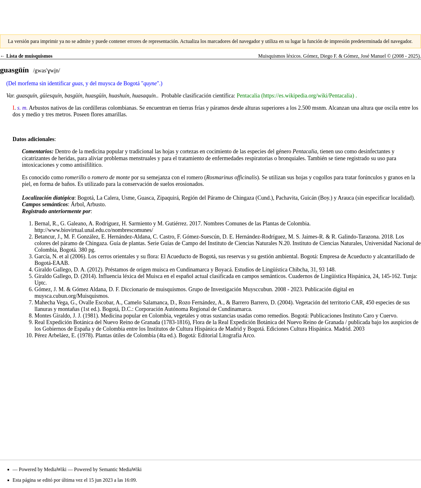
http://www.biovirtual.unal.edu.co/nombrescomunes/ (93, 230)
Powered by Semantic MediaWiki (108, 469)
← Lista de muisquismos (26, 56)
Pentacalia (248, 95)
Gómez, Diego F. (320, 56)
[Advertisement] (210, 14)
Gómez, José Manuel (365, 56)
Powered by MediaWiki (42, 469)
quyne (150, 83)
